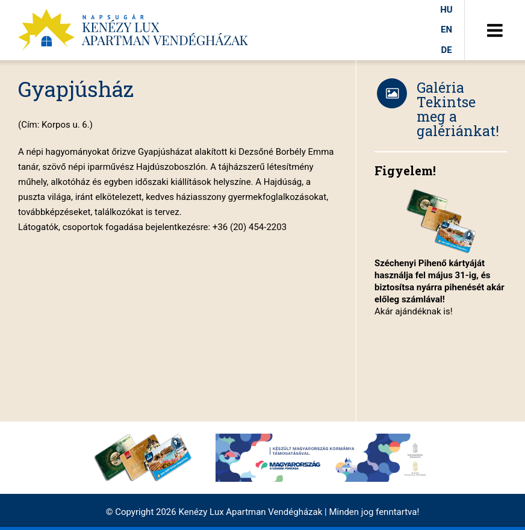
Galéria (440, 87)
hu (446, 9)
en (446, 29)
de (446, 50)
